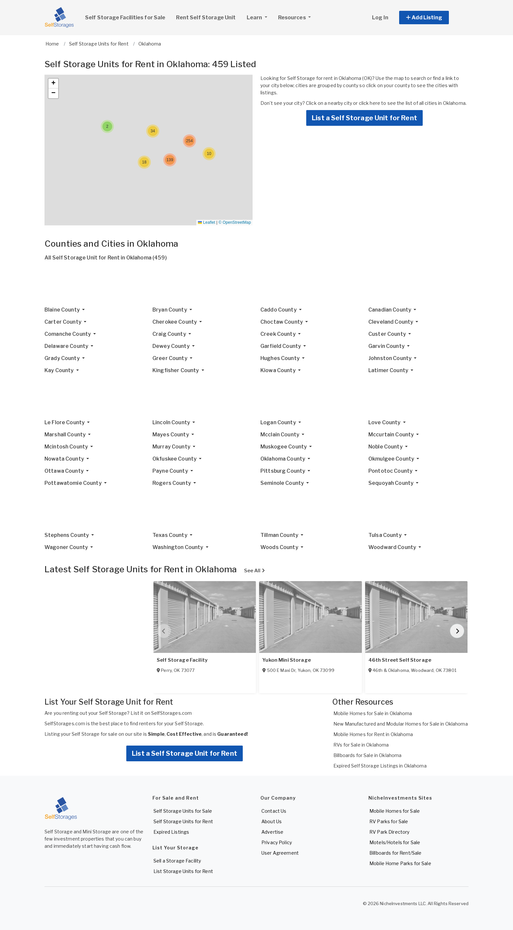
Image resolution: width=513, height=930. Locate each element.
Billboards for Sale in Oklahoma (367, 755)
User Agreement (280, 853)
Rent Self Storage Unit (206, 17)
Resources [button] (292, 17)
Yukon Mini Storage (286, 660)
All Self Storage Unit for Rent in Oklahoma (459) (105, 258)
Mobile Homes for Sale (394, 811)
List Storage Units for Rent (183, 871)
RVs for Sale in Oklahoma (361, 745)
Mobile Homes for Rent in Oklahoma (373, 734)
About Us (271, 821)
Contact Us (273, 811)
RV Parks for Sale (388, 821)
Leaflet (206, 222)
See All (254, 571)
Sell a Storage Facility (177, 861)
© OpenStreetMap (235, 222)
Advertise (272, 832)
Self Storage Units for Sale (182, 811)
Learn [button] (259, 17)
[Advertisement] (240, 286)
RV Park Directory (389, 832)
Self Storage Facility (182, 660)
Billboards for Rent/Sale (395, 853)
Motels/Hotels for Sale (394, 842)
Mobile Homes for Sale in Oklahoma (372, 713)
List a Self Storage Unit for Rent (364, 118)
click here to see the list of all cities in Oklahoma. (413, 103)
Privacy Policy (276, 842)
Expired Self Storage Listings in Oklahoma (380, 766)
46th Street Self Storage (399, 660)
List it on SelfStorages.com (161, 713)
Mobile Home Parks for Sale (400, 863)
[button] (431, 17)
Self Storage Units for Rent (183, 821)
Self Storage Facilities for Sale (125, 17)
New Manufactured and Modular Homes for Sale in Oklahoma (400, 724)
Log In (380, 17)
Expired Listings (171, 832)
